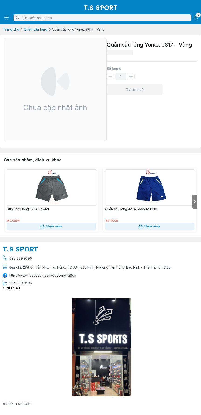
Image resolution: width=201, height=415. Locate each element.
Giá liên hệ (135, 89)
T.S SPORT (23, 403)
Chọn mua (51, 226)
